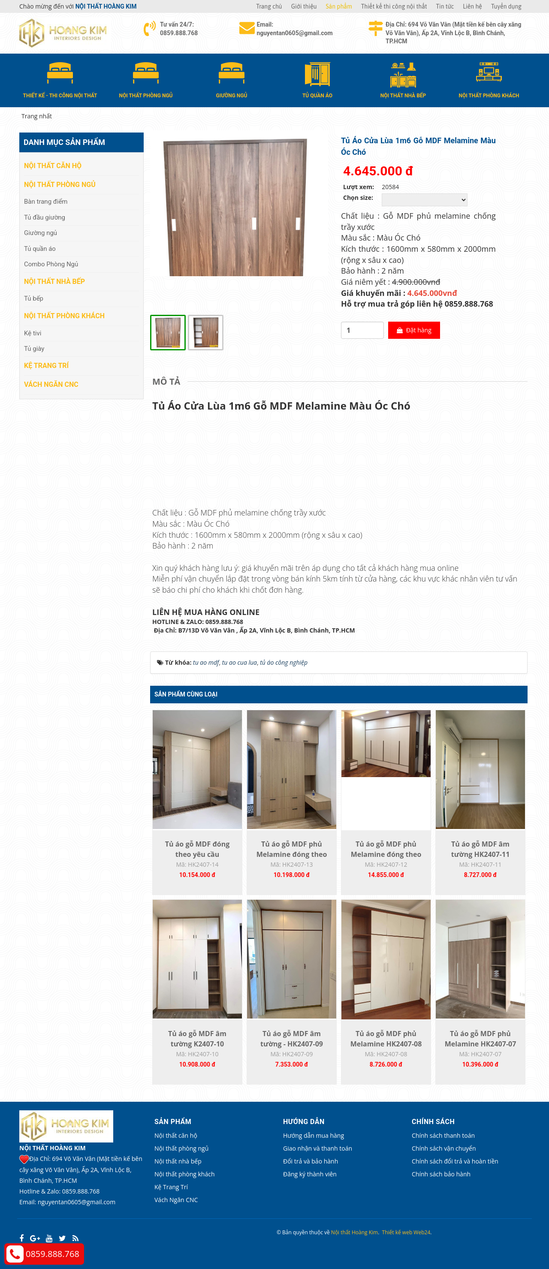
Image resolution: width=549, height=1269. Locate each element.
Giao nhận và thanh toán (317, 1148)
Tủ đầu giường (44, 217)
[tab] (168, 382)
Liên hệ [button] (472, 6)
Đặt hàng (414, 330)
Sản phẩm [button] (339, 6)
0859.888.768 (52, 1254)
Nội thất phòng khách (64, 316)
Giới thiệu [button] (304, 6)
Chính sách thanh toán (443, 1135)
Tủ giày (34, 349)
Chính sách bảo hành (441, 1174)
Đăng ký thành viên (310, 1174)
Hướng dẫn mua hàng (313, 1135)
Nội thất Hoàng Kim (354, 1232)
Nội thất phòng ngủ (60, 185)
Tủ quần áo (40, 249)
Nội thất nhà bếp (54, 281)
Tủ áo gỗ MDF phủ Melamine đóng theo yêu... (291, 854)
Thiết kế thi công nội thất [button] (394, 6)
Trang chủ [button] (269, 6)
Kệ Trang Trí (46, 366)
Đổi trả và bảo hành (310, 1161)
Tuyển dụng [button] (506, 6)
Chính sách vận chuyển (444, 1148)
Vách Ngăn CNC (51, 384)
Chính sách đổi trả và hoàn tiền (455, 1161)
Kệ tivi (32, 333)
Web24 (421, 1232)
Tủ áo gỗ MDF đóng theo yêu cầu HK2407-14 (197, 854)
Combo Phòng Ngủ (51, 264)
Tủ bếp (33, 298)
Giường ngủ (40, 233)
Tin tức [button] (445, 6)
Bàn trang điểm (46, 201)
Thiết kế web (397, 1232)
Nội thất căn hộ (52, 166)
